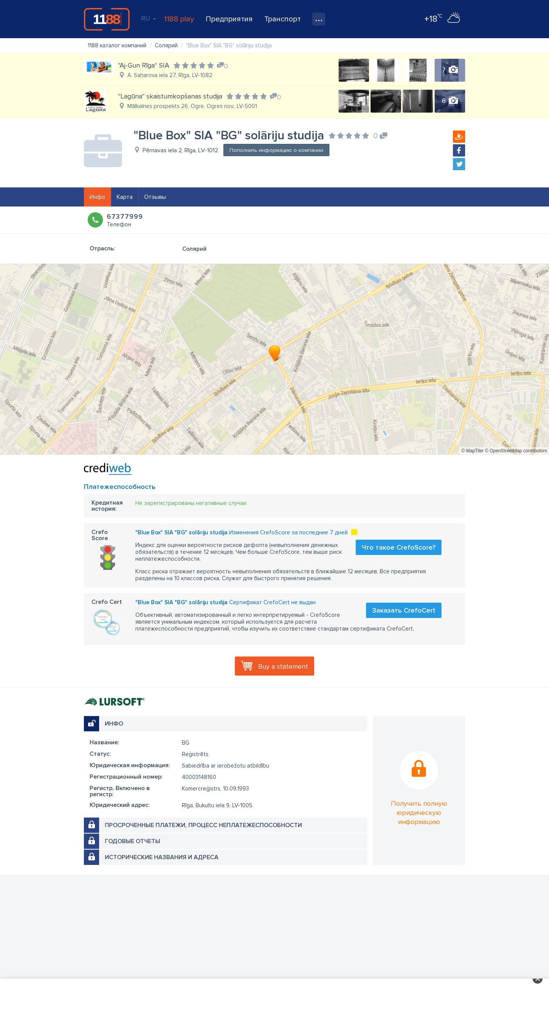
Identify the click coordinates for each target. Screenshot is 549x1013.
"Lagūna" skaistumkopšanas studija (170, 96)
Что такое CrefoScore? (398, 547)
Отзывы (155, 197)
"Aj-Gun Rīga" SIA (143, 65)
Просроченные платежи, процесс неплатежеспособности (203, 825)
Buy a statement (283, 666)
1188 (107, 19)
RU (148, 18)
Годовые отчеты (132, 841)
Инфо (97, 197)
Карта (125, 197)
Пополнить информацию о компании (276, 150)
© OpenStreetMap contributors (516, 450)
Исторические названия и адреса (161, 857)
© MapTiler (472, 450)
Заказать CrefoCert (403, 610)
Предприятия (229, 19)
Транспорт (282, 19)
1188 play (179, 19)
